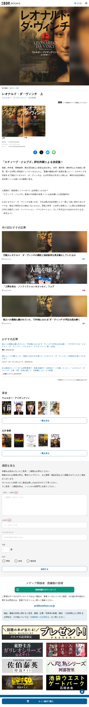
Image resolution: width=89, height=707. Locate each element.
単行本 (11, 88)
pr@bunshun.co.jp (44, 605)
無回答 (33, 561)
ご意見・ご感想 (8, 492)
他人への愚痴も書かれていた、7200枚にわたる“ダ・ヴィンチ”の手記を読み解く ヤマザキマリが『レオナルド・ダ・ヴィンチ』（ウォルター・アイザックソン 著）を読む (44, 345)
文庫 (17, 88)
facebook (35, 152)
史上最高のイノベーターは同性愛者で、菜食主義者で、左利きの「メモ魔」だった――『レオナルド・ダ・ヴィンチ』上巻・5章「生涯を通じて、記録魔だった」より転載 (44, 369)
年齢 (3, 545)
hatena (48, 152)
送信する (44, 569)
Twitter (41, 152)
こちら (27, 486)
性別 (3, 557)
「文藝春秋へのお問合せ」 (39, 617)
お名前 (4, 520)
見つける (78, 3)
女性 (20, 561)
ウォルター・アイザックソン (14, 97)
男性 (8, 561)
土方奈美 (32, 97)
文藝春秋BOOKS (10, 3)
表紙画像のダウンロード (45, 589)
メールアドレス (8, 532)
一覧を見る (44, 420)
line (54, 152)
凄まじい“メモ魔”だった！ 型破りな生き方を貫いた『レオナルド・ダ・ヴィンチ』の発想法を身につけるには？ (43, 357)
